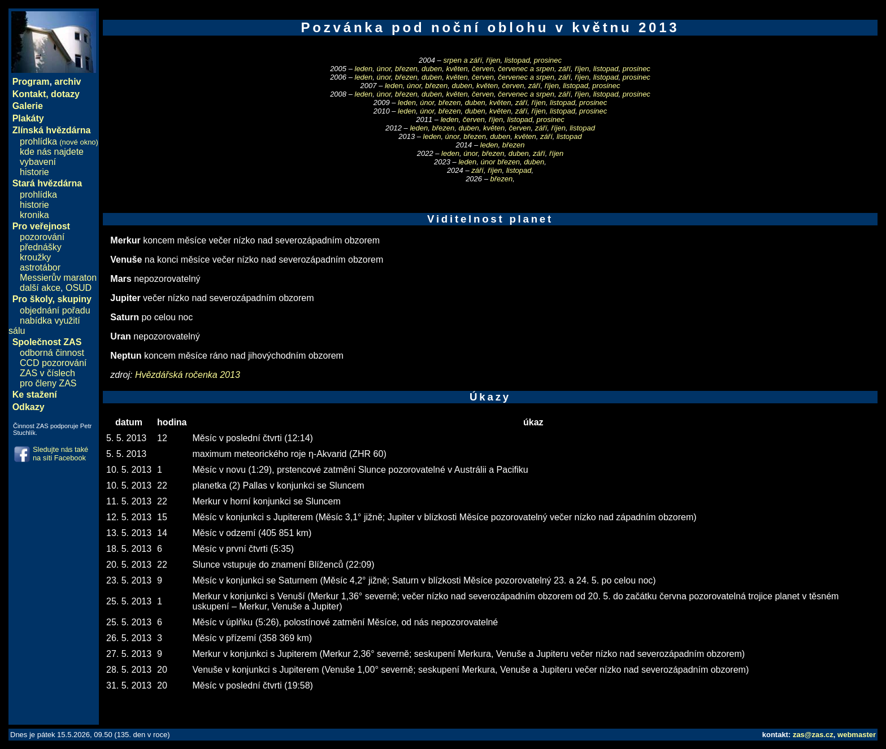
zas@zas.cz (813, 734)
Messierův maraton (58, 277)
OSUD (79, 288)
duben (432, 68)
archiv (67, 81)
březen (406, 68)
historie (34, 172)
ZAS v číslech (47, 373)
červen (483, 68)
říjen (493, 60)
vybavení (38, 162)
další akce (40, 288)
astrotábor (40, 267)
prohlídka (59, 141)
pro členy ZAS (48, 383)
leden (364, 68)
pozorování (42, 237)
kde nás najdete (52, 151)
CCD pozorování (53, 363)
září (564, 68)
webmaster (856, 734)
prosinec (548, 60)
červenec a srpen (526, 68)
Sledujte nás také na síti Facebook (60, 453)
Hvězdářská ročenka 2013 (187, 375)
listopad (517, 60)
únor (384, 68)
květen (456, 68)
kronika (34, 215)
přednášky (41, 247)
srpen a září (462, 60)
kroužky (35, 257)
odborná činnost (52, 353)
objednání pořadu (55, 310)
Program (31, 81)
